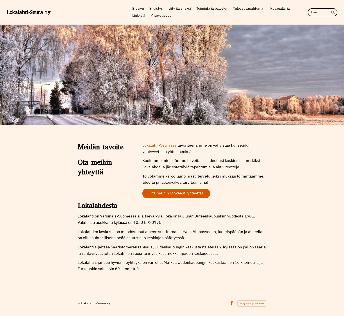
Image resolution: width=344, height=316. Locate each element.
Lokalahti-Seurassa (159, 145)
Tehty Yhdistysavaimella (252, 303)
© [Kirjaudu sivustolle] (79, 303)
